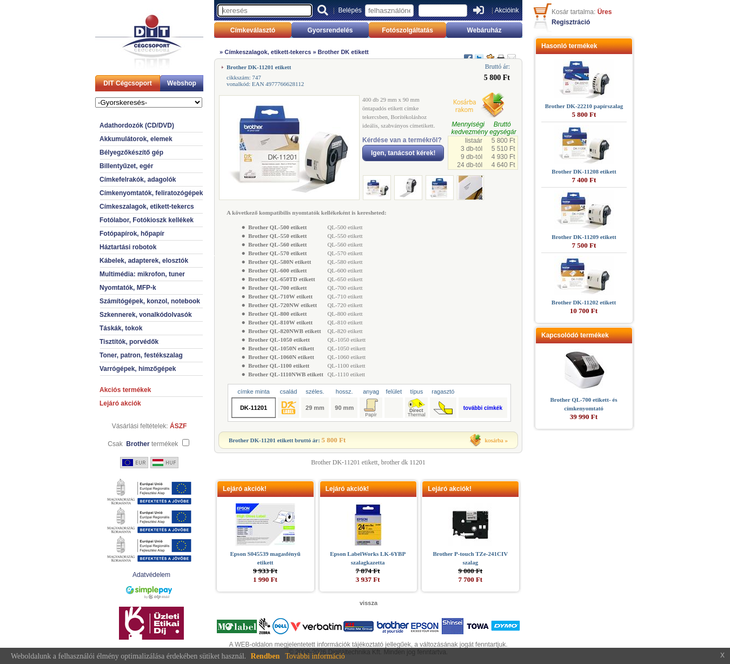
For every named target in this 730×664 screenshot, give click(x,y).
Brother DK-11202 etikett (584, 302)
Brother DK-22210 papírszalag (584, 106)
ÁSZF (178, 426)
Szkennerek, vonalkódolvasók (145, 314)
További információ (315, 656)
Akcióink (507, 10)
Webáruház (484, 30)
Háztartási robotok (127, 247)
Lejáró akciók (120, 403)
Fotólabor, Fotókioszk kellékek (146, 220)
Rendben (265, 656)
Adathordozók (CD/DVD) (136, 125)
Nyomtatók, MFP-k (127, 287)
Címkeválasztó (252, 30)
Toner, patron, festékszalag (141, 355)
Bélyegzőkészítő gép (131, 152)
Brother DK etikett (343, 52)
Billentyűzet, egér (126, 166)
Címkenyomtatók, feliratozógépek (151, 193)
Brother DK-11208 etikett (584, 171)
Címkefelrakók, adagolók (137, 179)
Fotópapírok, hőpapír (131, 233)
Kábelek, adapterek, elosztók (143, 260)
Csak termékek (143, 444)
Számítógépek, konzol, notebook (149, 301)
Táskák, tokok (120, 328)
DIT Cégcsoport (127, 83)
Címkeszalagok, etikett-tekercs (146, 206)
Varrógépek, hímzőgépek (137, 369)
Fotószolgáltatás (407, 30)
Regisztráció (571, 22)
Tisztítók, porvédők (128, 342)
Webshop (181, 83)
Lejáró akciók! (245, 489)
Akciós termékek (125, 390)
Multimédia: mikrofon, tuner (142, 274)
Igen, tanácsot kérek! (403, 153)
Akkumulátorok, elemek (135, 139)
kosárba (494, 440)
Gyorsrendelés (330, 30)
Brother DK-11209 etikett (584, 237)
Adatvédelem (151, 575)
